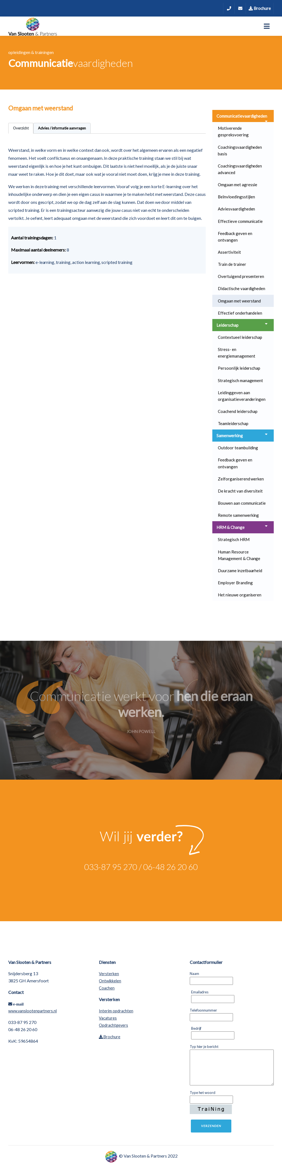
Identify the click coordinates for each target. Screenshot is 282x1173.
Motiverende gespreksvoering (233, 131)
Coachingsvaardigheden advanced (240, 169)
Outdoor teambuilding (238, 447)
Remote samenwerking (238, 515)
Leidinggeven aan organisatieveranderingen (241, 396)
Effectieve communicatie (240, 221)
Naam (196, 973)
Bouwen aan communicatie (242, 503)
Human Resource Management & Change (239, 555)
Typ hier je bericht (205, 1046)
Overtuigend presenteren (241, 276)
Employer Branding (235, 582)
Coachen (107, 988)
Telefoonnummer (204, 1009)
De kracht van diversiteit (240, 490)
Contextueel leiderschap (240, 337)
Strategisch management (240, 380)
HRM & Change (242, 527)
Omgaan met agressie (237, 184)
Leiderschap (242, 325)
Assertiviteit (229, 252)
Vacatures (108, 1018)
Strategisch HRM (234, 539)
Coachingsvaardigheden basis (240, 150)
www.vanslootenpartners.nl (32, 1011)
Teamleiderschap (233, 423)
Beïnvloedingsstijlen (236, 196)
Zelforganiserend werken (241, 478)
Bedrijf (197, 1028)
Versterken (109, 973)
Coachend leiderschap (237, 411)
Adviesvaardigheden (236, 208)
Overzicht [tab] (21, 128)
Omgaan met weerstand (239, 300)
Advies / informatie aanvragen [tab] (62, 128)
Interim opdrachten (116, 1011)
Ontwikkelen (110, 981)
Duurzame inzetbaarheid (240, 570)
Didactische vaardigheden (241, 288)
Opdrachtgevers (113, 1025)
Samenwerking (242, 435)
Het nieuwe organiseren (239, 594)
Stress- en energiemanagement (236, 352)
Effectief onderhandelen (240, 312)
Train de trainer (232, 264)
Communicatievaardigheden (242, 117)
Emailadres (201, 991)
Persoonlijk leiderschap (239, 368)
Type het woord (204, 1092)
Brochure (260, 8)
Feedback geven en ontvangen (235, 236)
